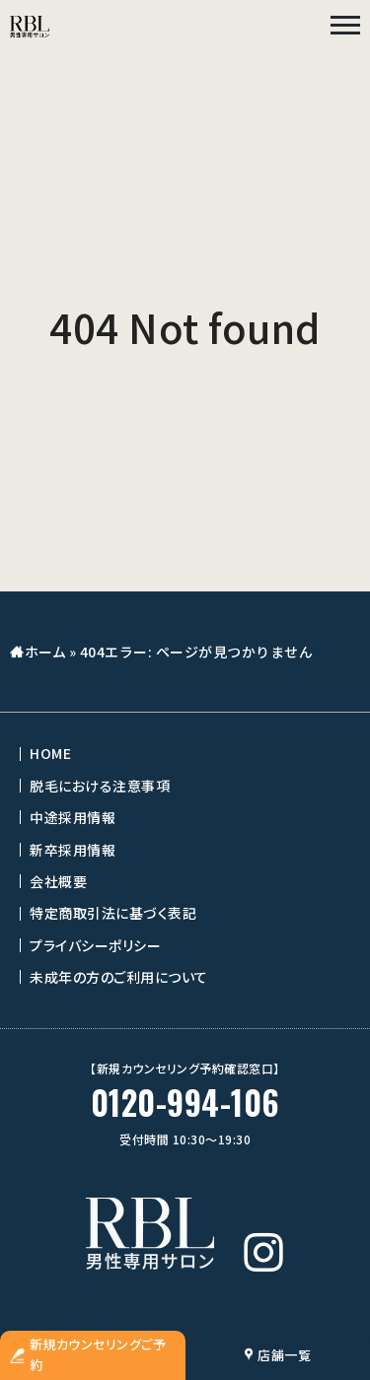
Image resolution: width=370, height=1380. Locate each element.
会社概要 (58, 881)
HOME (50, 753)
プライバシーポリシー (95, 945)
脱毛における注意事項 (100, 785)
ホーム (45, 651)
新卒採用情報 (72, 850)
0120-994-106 (185, 1102)
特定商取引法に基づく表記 (113, 913)
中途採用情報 (72, 817)
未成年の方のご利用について (119, 977)
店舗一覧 (278, 1355)
